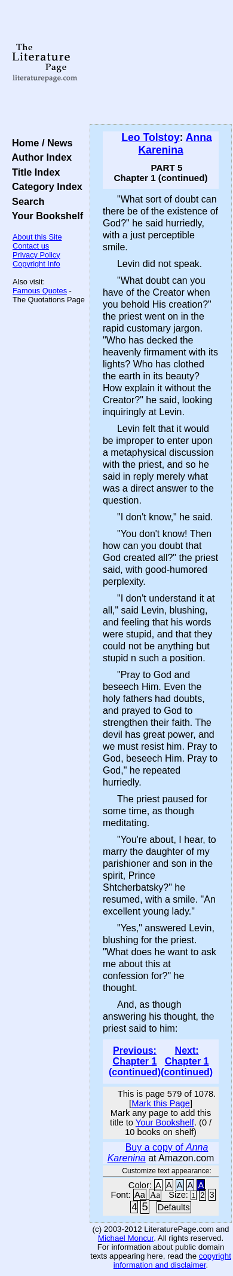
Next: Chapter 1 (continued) (187, 1061)
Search (25, 201)
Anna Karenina (174, 143)
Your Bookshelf (45, 215)
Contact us (31, 245)
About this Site (37, 236)
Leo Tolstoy (150, 137)
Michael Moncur (126, 1238)
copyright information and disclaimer (172, 1260)
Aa (139, 1195)
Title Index (33, 172)
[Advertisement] (160, 62)
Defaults (174, 1207)
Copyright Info (36, 263)
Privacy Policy (36, 254)
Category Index (44, 186)
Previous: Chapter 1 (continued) (135, 1061)
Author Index (39, 157)
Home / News (40, 142)
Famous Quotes (40, 290)
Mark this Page (160, 1103)
